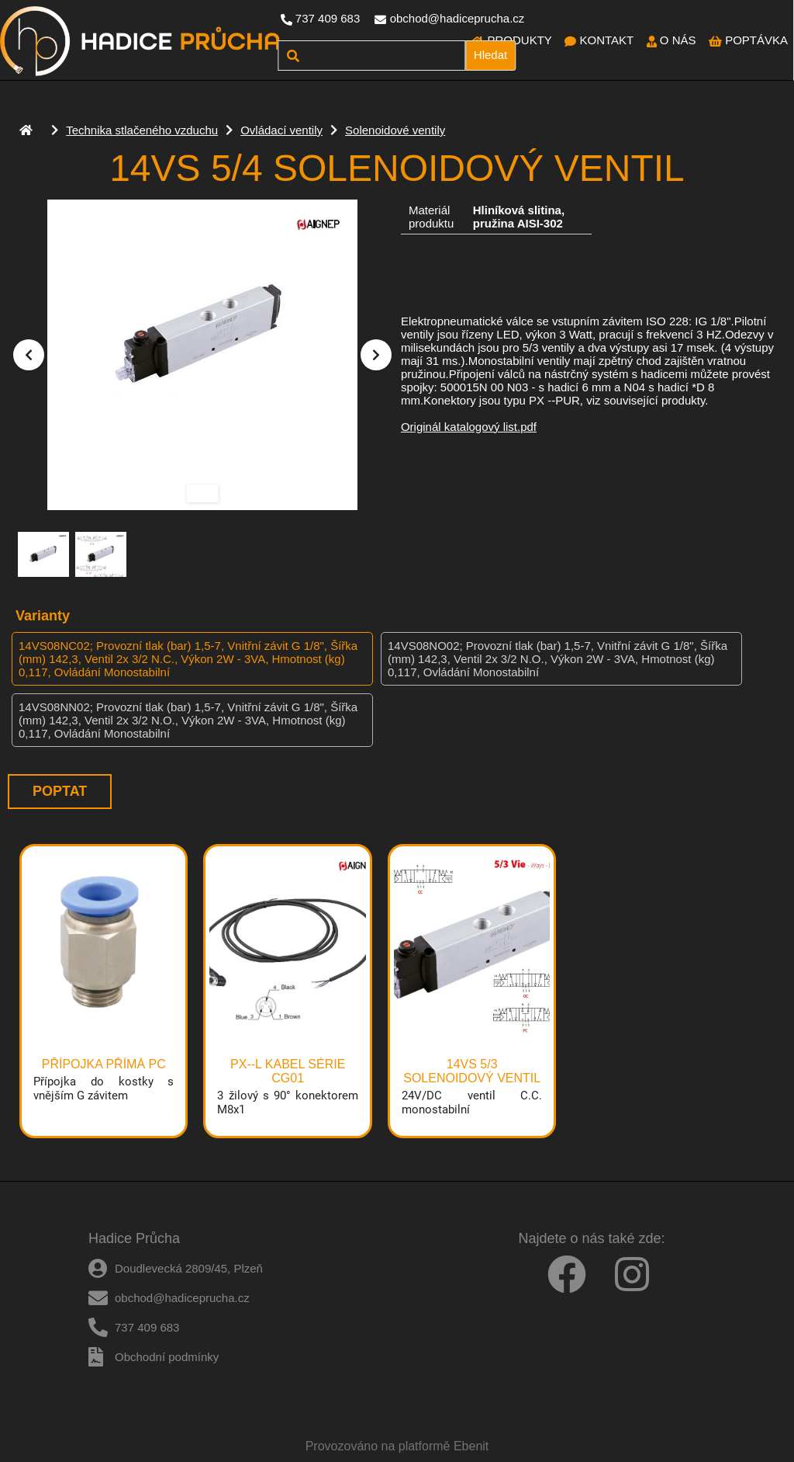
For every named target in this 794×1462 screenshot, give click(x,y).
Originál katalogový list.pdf (469, 426)
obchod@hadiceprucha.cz (457, 18)
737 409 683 (327, 18)
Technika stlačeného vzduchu (142, 130)
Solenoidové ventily (395, 130)
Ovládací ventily (281, 130)
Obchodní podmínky (167, 1356)
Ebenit (471, 1446)
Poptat (60, 791)
